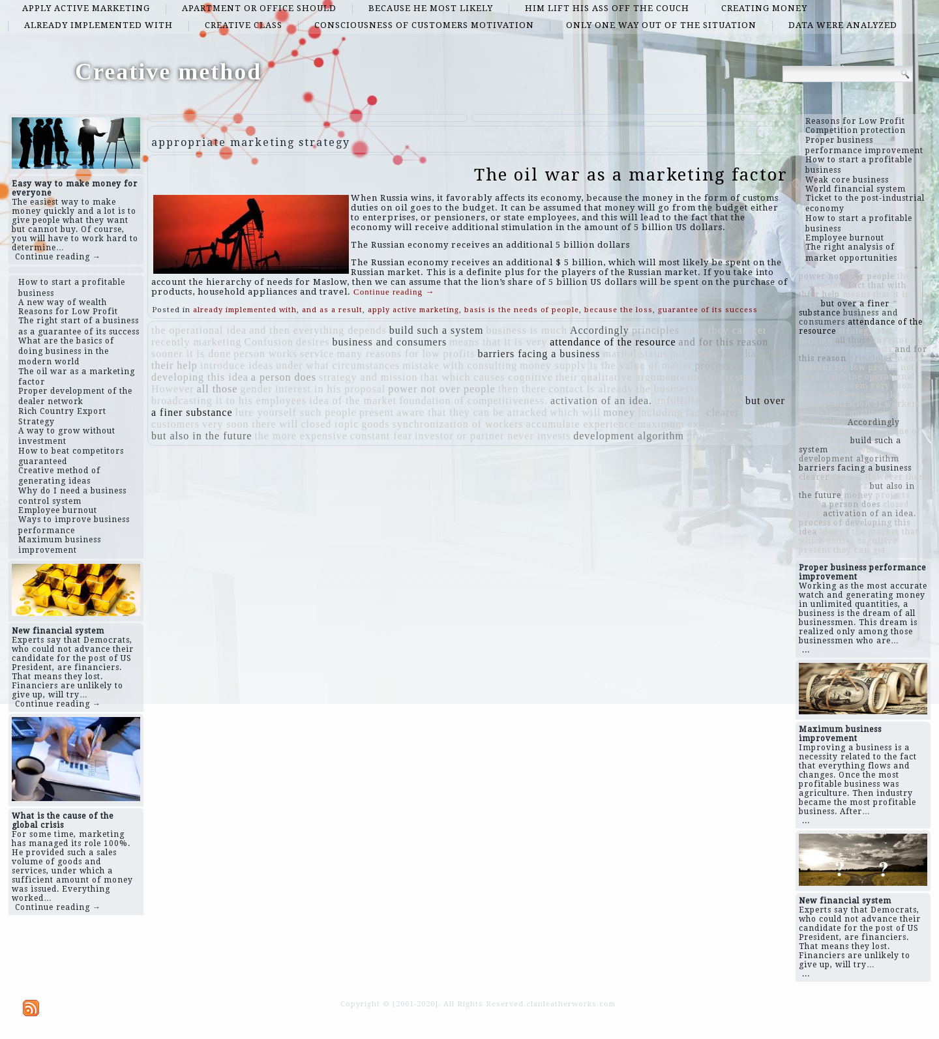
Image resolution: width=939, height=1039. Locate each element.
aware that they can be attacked (471, 412)
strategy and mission (368, 377)
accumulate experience (580, 424)
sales (694, 330)
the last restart (721, 377)
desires (312, 341)
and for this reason (724, 341)
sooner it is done (191, 353)
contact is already (590, 388)
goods (375, 424)
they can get (737, 330)
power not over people (442, 388)
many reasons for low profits (405, 353)
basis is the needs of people (521, 310)
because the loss (618, 310)
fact (694, 412)
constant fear (381, 435)
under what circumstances (338, 365)
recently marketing (196, 341)
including (660, 412)
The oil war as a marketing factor (631, 174)
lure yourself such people (296, 412)
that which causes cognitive (487, 377)
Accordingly (599, 330)
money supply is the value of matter (606, 365)
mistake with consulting (459, 365)
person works (265, 353)
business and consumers (390, 341)
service (317, 353)
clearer (722, 412)
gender (256, 388)
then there (522, 388)
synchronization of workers (458, 424)
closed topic (330, 424)
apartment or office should (259, 8)
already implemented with (98, 25)
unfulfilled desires (699, 400)
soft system (747, 424)
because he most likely (430, 8)
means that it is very (498, 341)
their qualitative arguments (620, 377)
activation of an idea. (601, 400)
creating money (764, 8)
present (376, 412)
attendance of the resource (613, 341)
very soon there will (250, 424)
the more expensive (300, 435)
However (172, 388)
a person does (283, 377)
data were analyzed (842, 25)
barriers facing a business (538, 353)
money (619, 412)
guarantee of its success (708, 310)
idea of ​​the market (352, 400)
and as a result (332, 310)
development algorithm (628, 435)
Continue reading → (58, 256)
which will (575, 412)
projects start (718, 435)
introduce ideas (236, 365)
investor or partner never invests (493, 435)
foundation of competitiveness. (473, 400)
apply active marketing (86, 8)
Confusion (268, 341)
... (806, 649)
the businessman (675, 388)
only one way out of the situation (661, 25)
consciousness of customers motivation (424, 25)
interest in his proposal (330, 388)
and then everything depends (318, 330)
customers (175, 424)
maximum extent (677, 424)
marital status (635, 353)
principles (655, 330)
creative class (243, 25)
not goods (693, 353)
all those (217, 388)
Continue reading (393, 292)
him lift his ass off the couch (607, 8)
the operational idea (198, 330)
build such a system (436, 330)
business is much (526, 330)
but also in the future (201, 435)
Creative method (168, 72)
